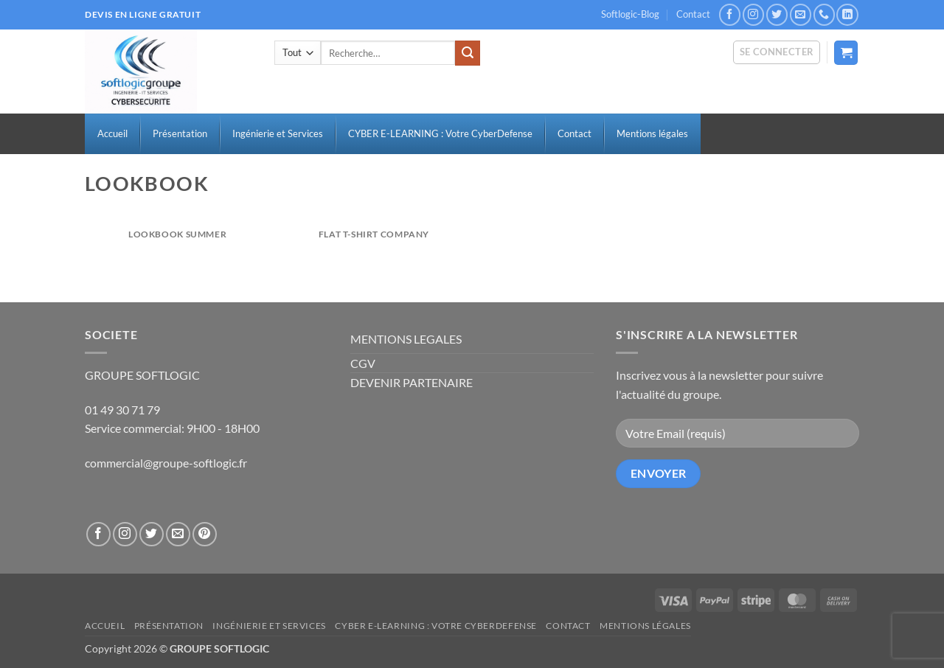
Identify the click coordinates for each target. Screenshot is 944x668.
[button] (777, 52)
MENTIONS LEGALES (406, 339)
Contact (693, 14)
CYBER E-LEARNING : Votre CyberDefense (436, 625)
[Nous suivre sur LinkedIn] (847, 14)
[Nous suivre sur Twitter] (777, 14)
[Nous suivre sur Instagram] (753, 14)
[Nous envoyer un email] (800, 14)
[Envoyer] (467, 53)
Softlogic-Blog (630, 14)
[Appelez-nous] (824, 14)
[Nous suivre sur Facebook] (729, 14)
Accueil (105, 625)
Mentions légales (645, 625)
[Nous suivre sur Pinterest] (204, 534)
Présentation (169, 625)
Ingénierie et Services (268, 625)
